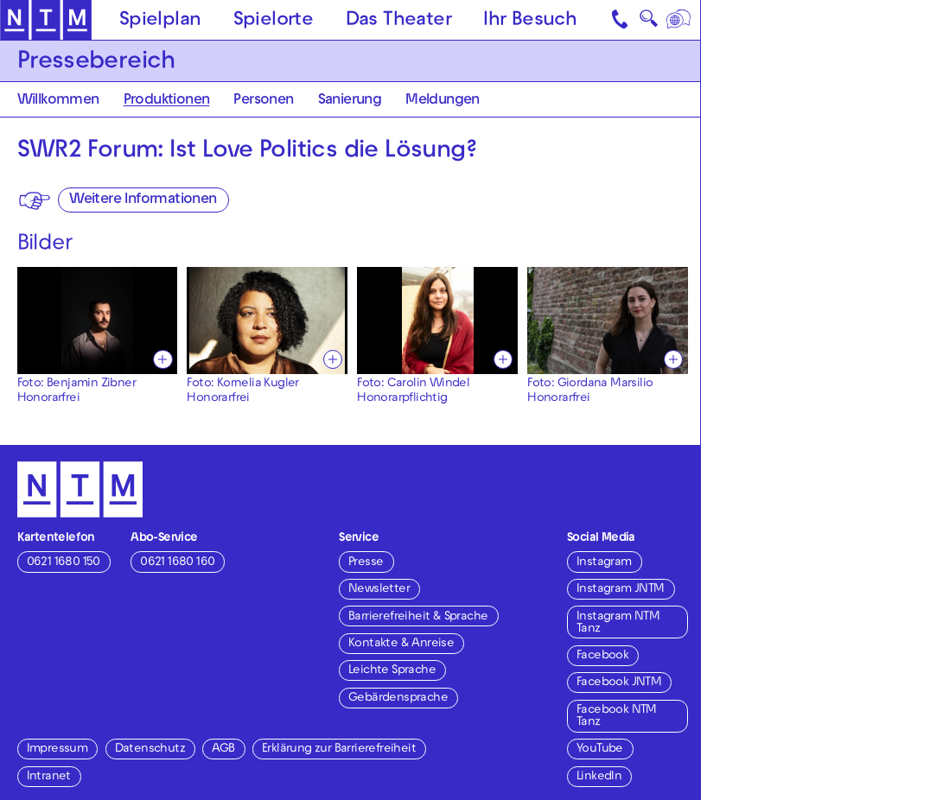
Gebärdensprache (398, 698)
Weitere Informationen (142, 200)
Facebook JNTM (618, 683)
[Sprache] (679, 20)
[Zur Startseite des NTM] (46, 20)
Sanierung (350, 101)
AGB (223, 749)
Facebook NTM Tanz (616, 716)
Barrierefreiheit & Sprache (417, 617)
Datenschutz (150, 749)
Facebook (602, 656)
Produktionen (167, 101)
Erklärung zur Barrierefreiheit (339, 749)
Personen (263, 101)
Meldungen (442, 101)
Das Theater (398, 21)
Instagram (604, 562)
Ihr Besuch (529, 21)
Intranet (49, 777)
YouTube (599, 749)
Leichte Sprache (392, 670)
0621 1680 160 (177, 562)
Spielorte (273, 21)
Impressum (57, 749)
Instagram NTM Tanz (617, 623)
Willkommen (58, 101)
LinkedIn (598, 777)
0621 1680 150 (63, 562)
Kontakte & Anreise (401, 644)
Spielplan (160, 21)
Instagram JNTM (620, 589)
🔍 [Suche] (648, 22)
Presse (365, 562)
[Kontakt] (621, 20)
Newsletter (379, 589)
